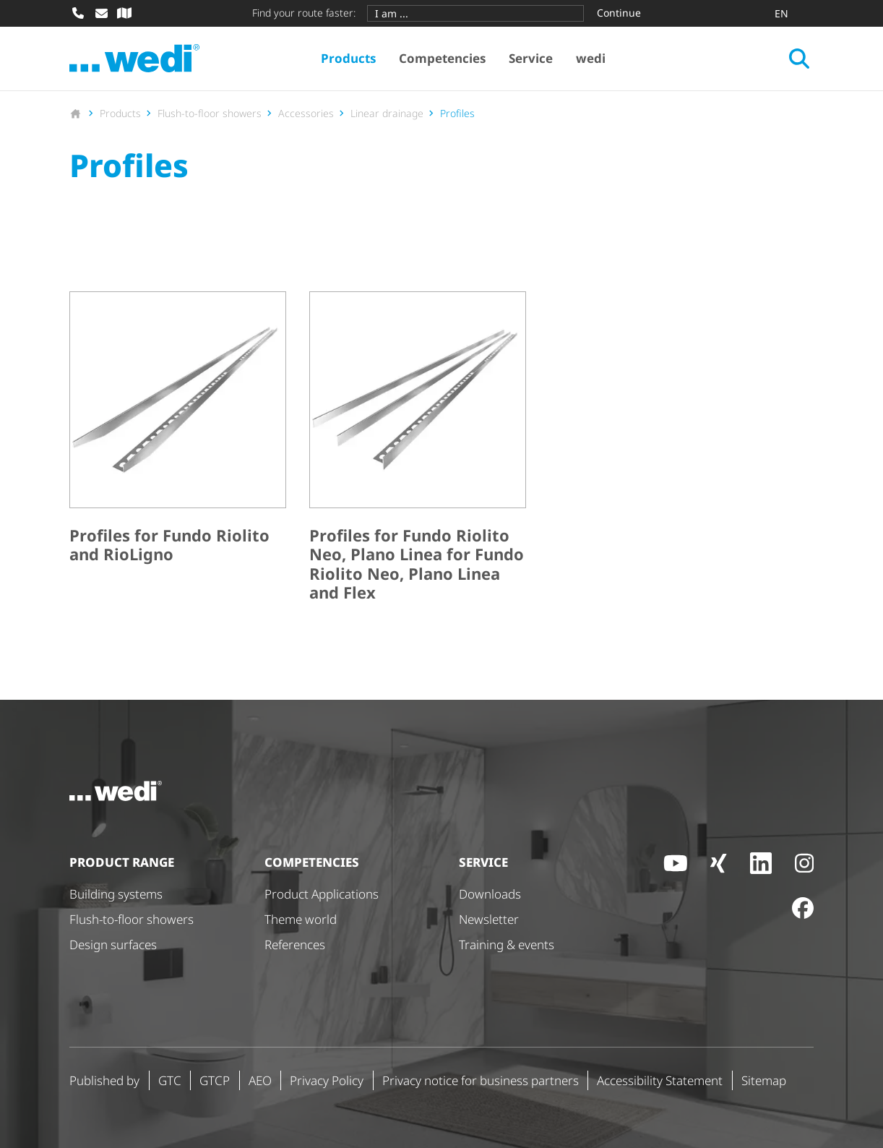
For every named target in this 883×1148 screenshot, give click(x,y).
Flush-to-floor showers (131, 919)
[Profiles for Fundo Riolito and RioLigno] (177, 449)
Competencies (442, 58)
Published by (104, 1080)
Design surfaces (113, 944)
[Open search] (799, 58)
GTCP (214, 1080)
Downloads (490, 894)
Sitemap (763, 1080)
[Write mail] (101, 13)
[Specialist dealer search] (124, 13)
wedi (591, 58)
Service (531, 58)
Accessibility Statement (660, 1080)
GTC (169, 1080)
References (294, 944)
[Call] (78, 13)
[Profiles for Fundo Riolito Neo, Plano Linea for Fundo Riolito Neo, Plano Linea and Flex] (417, 449)
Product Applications (321, 894)
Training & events (506, 944)
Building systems (116, 894)
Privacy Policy (326, 1080)
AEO (260, 1080)
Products (348, 58)
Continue (619, 13)
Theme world (300, 919)
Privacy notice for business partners (480, 1080)
